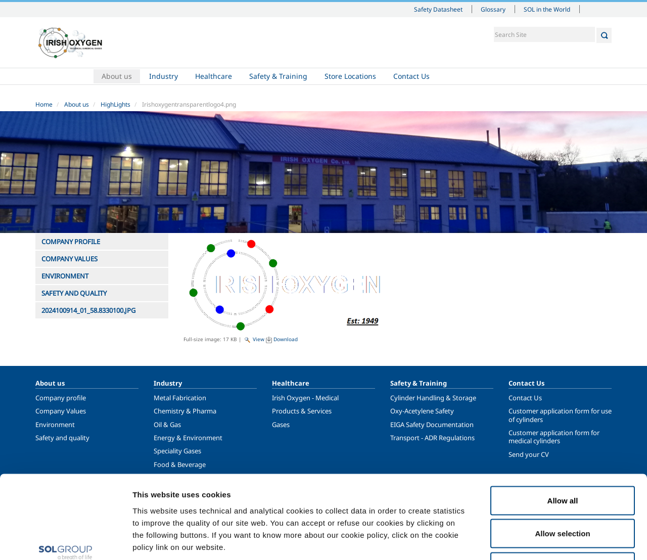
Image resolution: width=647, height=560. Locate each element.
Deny (562, 493)
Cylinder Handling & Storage (433, 397)
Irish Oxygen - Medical (305, 397)
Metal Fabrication (180, 397)
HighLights (115, 104)
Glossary (493, 9)
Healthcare (213, 76)
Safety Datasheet (438, 9)
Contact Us (411, 76)
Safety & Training (278, 76)
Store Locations (350, 76)
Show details (525, 540)
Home (64, 76)
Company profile (60, 397)
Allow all (562, 427)
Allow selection (562, 460)
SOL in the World (547, 9)
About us (117, 76)
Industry (163, 76)
